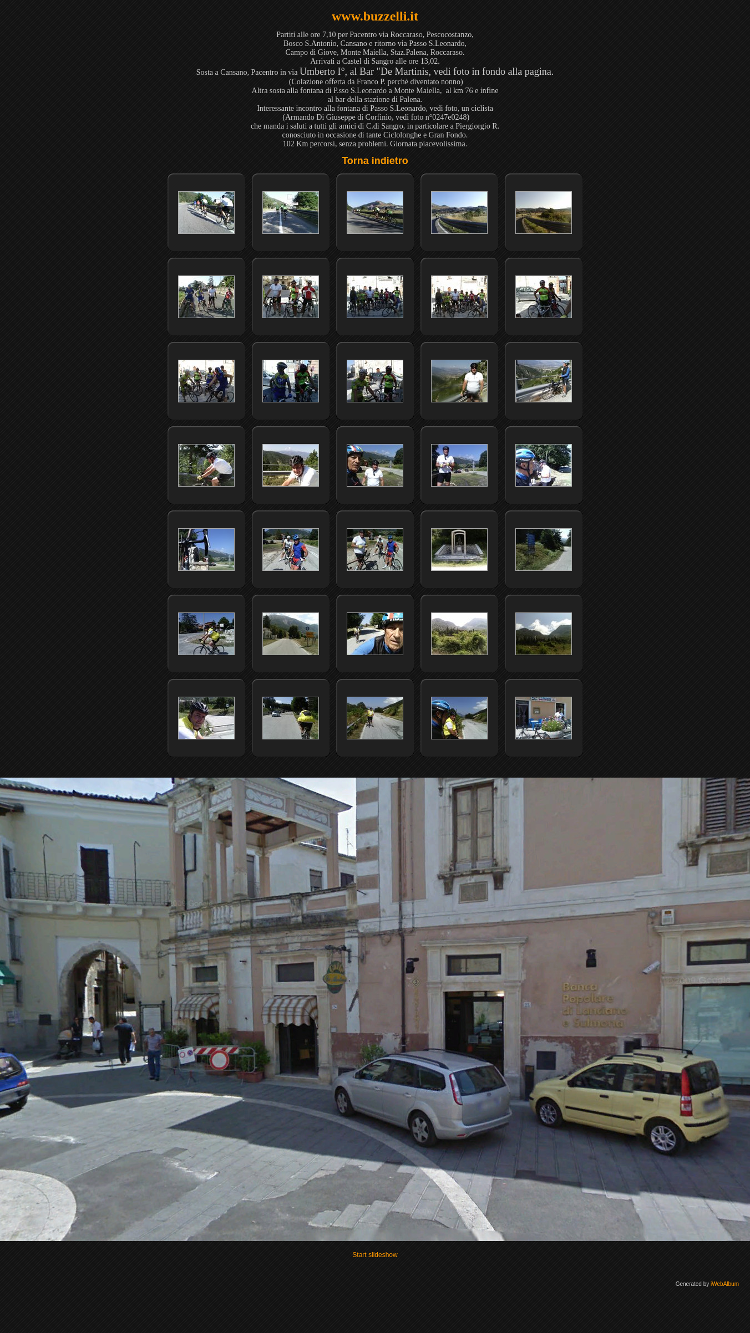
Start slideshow (374, 1255)
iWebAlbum (725, 1284)
